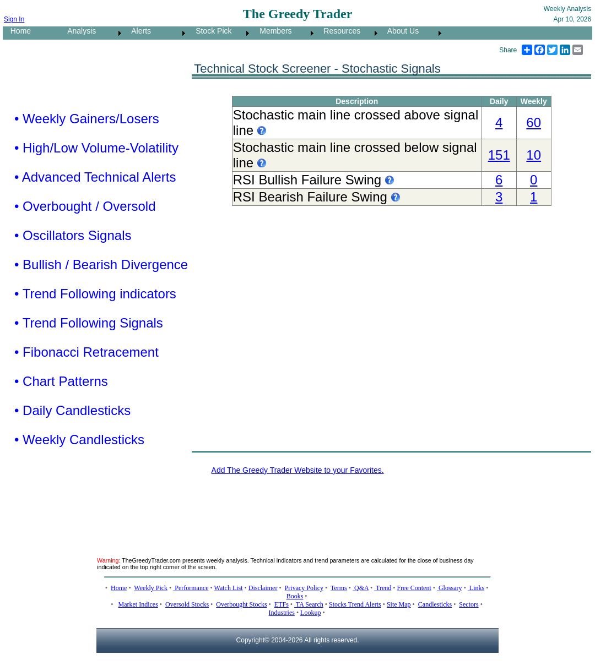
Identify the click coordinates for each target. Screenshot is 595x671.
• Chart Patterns (61, 381)
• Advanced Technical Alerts (95, 177)
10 (533, 155)
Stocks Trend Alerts (355, 604)
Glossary (449, 588)
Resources (339, 30)
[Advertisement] (297, 509)
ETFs (281, 604)
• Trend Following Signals (88, 322)
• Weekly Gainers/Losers (86, 118)
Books (295, 596)
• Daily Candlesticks (72, 410)
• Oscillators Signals (72, 235)
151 (499, 155)
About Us (400, 30)
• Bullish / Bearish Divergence (101, 264)
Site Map (399, 604)
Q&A (361, 588)
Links (476, 588)
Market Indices (138, 604)
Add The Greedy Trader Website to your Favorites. (298, 470)
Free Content (414, 588)
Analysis (78, 30)
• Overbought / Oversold (85, 206)
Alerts (138, 30)
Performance (190, 588)
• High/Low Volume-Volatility (96, 147)
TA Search (308, 604)
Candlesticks (435, 604)
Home (17, 30)
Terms (339, 588)
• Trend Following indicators (95, 293)
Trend (382, 588)
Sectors (468, 604)
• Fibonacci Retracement (86, 352)
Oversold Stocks (187, 604)
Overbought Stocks (241, 604)
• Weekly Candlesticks (79, 439)
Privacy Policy (304, 588)
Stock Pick (210, 30)
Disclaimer (263, 588)
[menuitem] (31, 33)
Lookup (310, 613)
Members (272, 30)
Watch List (228, 588)
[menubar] (223, 33)
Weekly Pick (150, 588)
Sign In (14, 19)
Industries (282, 613)
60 (533, 122)
